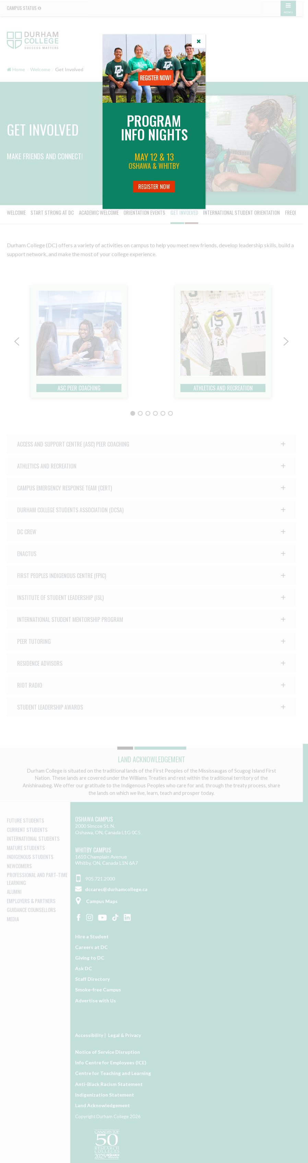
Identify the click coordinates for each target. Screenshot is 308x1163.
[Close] (198, 41)
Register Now (154, 187)
